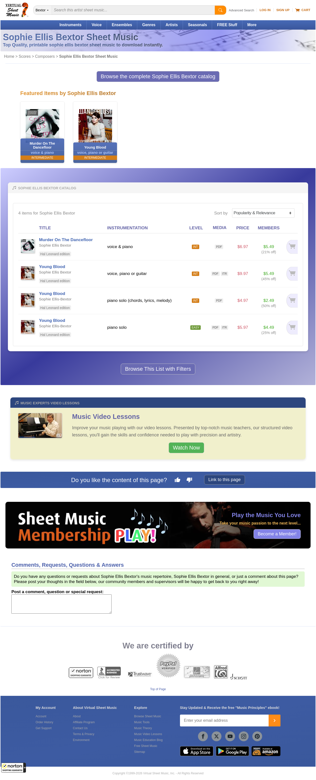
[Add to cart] (291, 247)
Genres (149, 25)
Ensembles (122, 25)
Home (9, 56)
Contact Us (80, 728)
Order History (44, 722)
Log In (265, 10)
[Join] (274, 720)
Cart (302, 10)
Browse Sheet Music (147, 716)
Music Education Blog (148, 740)
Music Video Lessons (106, 416)
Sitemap (139, 752)
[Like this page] (177, 480)
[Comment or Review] (61, 604)
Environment (81, 740)
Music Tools (141, 722)
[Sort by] (263, 213)
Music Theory (143, 728)
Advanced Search (241, 10)
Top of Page (158, 689)
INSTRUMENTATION (127, 227)
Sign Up (282, 10)
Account (41, 716)
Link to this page (224, 479)
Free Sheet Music (145, 746)
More (252, 25)
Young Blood (52, 266)
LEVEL (196, 227)
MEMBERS (268, 227)
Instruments (70, 25)
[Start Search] (220, 10)
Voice (96, 25)
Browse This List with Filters (158, 369)
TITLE (45, 227)
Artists (172, 25)
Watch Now (186, 448)
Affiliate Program (84, 722)
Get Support (44, 728)
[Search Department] (43, 10)
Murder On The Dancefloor (66, 239)
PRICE (242, 227)
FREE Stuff (227, 25)
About (76, 716)
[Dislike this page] (189, 480)
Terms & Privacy (83, 734)
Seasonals (197, 25)
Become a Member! (277, 533)
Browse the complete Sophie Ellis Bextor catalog (158, 76)
